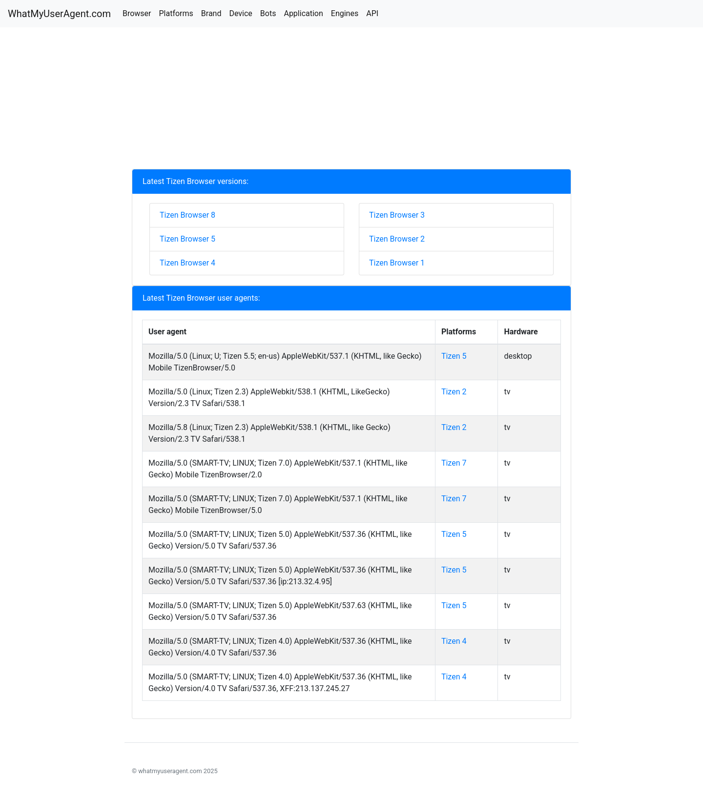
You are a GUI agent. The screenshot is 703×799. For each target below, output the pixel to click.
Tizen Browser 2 (397, 239)
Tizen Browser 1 (397, 262)
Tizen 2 (454, 391)
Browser (137, 13)
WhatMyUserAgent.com (59, 14)
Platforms (176, 13)
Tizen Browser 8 (187, 215)
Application (303, 13)
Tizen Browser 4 (187, 262)
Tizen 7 (454, 463)
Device (240, 13)
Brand (211, 13)
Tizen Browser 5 (187, 239)
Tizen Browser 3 (397, 215)
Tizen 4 (454, 641)
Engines (344, 13)
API (372, 13)
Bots (268, 13)
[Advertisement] (351, 100)
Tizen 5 (454, 356)
